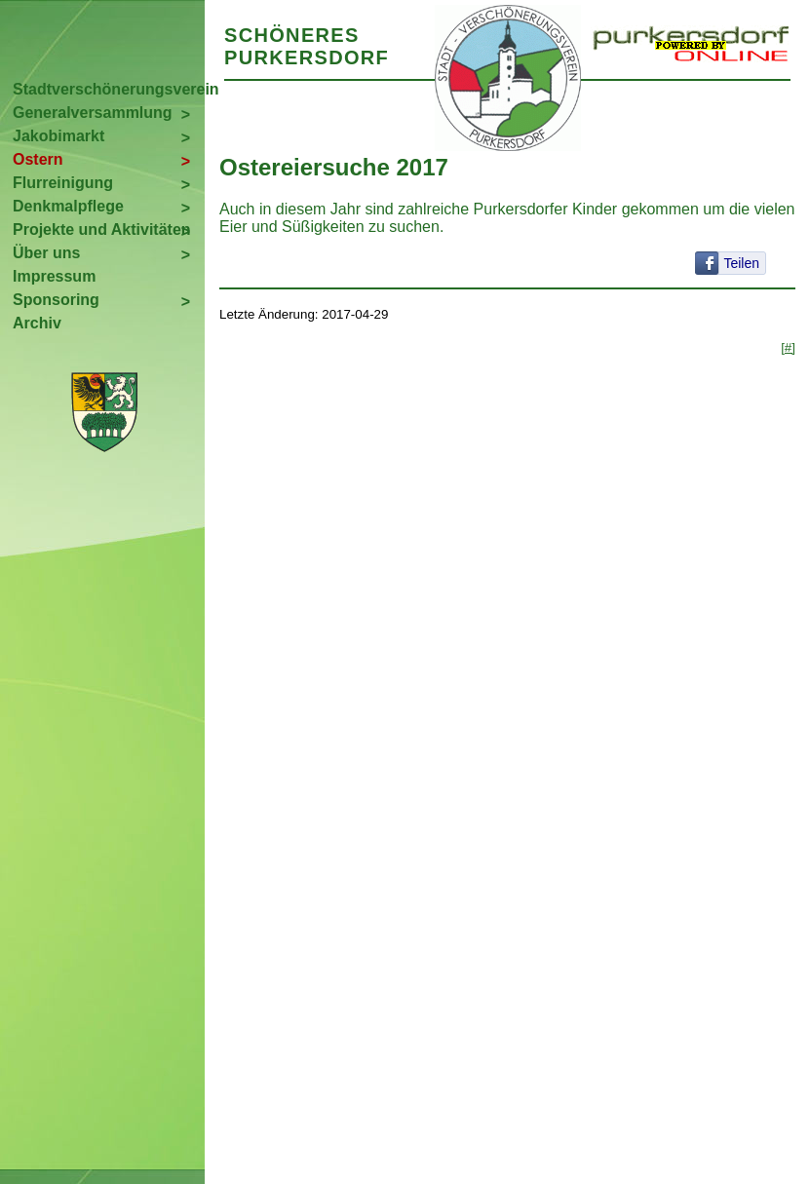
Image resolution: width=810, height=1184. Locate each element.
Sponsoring (56, 299)
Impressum (54, 276)
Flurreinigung (63, 182)
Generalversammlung (93, 112)
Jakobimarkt (58, 136)
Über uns (46, 253)
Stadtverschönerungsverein (109, 89)
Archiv (37, 323)
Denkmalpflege (68, 206)
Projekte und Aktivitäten (102, 229)
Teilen (741, 263)
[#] (788, 347)
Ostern (38, 159)
